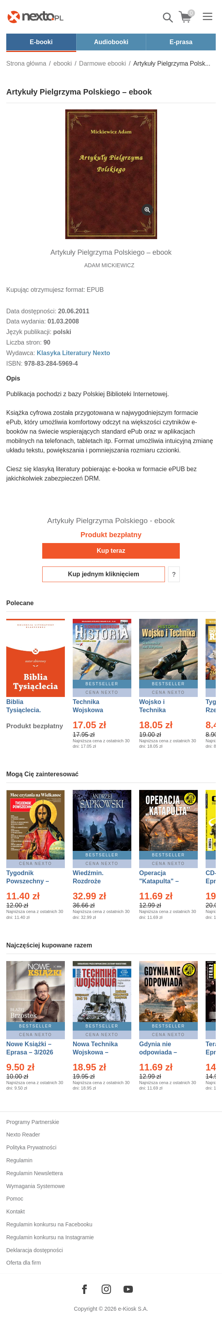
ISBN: (15, 363)
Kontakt (15, 1211)
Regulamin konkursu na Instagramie (50, 1237)
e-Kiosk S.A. (133, 1309)
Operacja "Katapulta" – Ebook (159, 881)
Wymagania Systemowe (35, 1186)
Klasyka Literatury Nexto (73, 353)
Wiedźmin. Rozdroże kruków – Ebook (97, 881)
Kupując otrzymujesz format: (45, 289)
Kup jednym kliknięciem (103, 574)
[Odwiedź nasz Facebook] (84, 1289)
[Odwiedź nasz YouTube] (128, 1289)
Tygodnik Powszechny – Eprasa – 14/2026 (31, 881)
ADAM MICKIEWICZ (109, 265)
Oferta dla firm (23, 1263)
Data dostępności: (32, 311)
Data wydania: (27, 321)
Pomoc (14, 1198)
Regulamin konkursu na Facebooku (49, 1224)
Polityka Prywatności (31, 1147)
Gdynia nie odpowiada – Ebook (158, 1052)
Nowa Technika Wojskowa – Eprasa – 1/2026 (96, 1052)
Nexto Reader (23, 1134)
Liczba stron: (24, 342)
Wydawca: (21, 353)
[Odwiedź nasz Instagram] (106, 1289)
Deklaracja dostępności (34, 1250)
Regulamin (19, 1160)
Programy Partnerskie (32, 1122)
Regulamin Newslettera (34, 1173)
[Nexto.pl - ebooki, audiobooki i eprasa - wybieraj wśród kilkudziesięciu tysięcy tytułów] (35, 16)
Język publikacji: (29, 332)
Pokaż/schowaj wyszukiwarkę (168, 17)
